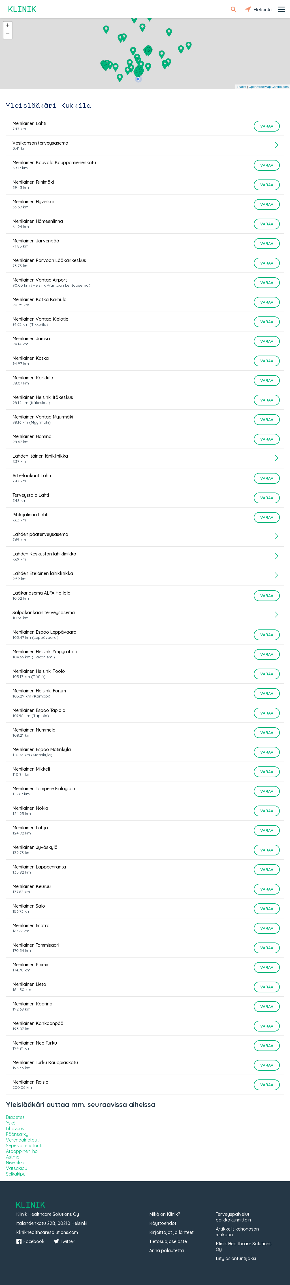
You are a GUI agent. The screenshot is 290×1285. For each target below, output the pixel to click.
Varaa (266, 126)
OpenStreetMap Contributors (269, 86)
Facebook (30, 1241)
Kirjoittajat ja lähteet (171, 1232)
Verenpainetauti (23, 1140)
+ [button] (8, 26)
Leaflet (241, 86)
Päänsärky (17, 1134)
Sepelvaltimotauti (24, 1145)
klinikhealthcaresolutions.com (47, 1232)
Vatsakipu (16, 1168)
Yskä (11, 1123)
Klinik (22, 9)
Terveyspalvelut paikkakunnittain (233, 1217)
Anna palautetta (166, 1250)
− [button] (8, 34)
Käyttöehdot (162, 1223)
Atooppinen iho (22, 1151)
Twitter (64, 1241)
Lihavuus (15, 1128)
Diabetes (15, 1117)
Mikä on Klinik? (164, 1214)
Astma (13, 1157)
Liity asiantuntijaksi (236, 1258)
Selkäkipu (15, 1174)
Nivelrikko (15, 1162)
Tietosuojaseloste (168, 1241)
